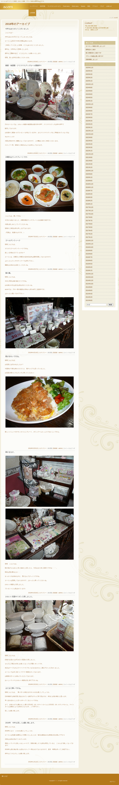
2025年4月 (89, 71)
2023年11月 (89, 104)
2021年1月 (89, 167)
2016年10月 (89, 247)
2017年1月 (89, 237)
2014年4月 (89, 294)
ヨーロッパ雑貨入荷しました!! (95, 46)
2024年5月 (89, 97)
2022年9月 (89, 137)
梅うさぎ (4, 776)
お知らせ (109, 6)
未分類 (50, 61)
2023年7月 (89, 114)
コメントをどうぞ (69, 61)
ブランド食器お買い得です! (94, 56)
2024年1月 (89, 101)
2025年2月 (89, 77)
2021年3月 (89, 164)
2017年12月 (89, 207)
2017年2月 (89, 234)
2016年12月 (89, 240)
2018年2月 (89, 200)
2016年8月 (89, 254)
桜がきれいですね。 (12, 356)
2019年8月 (89, 181)
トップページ (34, 6)
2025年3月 (89, 74)
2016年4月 (89, 267)
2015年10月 (89, 277)
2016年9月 (89, 250)
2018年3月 (89, 197)
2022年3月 (89, 147)
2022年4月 (89, 144)
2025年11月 (89, 67)
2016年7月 (89, 257)
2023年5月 (89, 117)
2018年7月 (89, 190)
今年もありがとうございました (17, 29)
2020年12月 (89, 171)
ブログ (102, 6)
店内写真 (42, 6)
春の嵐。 (8, 273)
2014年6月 (89, 290)
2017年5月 (89, 227)
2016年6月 (89, 260)
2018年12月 (89, 184)
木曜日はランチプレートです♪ (16, 157)
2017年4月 (89, 230)
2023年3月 (89, 121)
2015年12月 (89, 274)
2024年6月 (89, 94)
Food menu (66, 6)
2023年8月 (89, 111)
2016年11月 (89, 244)
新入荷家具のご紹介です (93, 53)
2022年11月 (89, 131)
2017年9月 (89, 217)
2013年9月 (89, 300)
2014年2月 (89, 297)
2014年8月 (89, 287)
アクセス (95, 6)
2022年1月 (89, 151)
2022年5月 (89, 141)
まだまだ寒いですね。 (13, 688)
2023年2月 (89, 124)
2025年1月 (89, 81)
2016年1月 (89, 270)
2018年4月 (89, 194)
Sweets (83, 6)
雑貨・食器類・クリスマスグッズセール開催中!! (23, 65)
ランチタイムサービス (54, 6)
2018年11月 (89, 187)
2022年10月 (89, 134)
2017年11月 (89, 210)
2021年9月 (89, 157)
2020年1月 (89, 177)
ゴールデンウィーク (12, 240)
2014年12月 (89, 280)
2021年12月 (89, 154)
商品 (88, 6)
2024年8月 (89, 91)
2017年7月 (89, 220)
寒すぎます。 (10, 452)
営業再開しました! (91, 59)
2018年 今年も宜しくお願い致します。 (20, 723)
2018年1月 (89, 204)
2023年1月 (89, 127)
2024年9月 (89, 87)
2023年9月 (89, 107)
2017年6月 (89, 224)
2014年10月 (89, 284)
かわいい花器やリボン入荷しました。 (19, 597)
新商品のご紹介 (91, 49)
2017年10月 (89, 214)
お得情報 (32, 12)
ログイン (112, 781)
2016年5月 (89, 264)
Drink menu (75, 6)
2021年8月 (89, 161)
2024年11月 (89, 84)
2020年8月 (89, 174)
